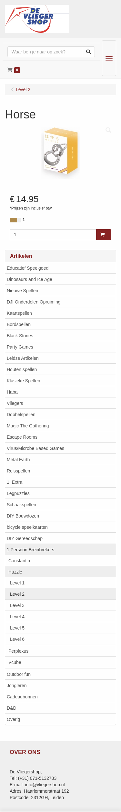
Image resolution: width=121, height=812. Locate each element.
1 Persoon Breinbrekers (30, 549)
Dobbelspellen (21, 414)
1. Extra (14, 482)
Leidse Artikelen (23, 358)
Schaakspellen (21, 504)
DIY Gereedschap (25, 538)
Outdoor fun (19, 674)
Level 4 (17, 616)
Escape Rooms (22, 437)
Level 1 (17, 582)
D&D (11, 708)
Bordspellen (19, 324)
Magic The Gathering (28, 425)
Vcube (14, 662)
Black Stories (20, 335)
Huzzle (15, 571)
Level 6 (17, 639)
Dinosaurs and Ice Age (29, 279)
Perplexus (18, 651)
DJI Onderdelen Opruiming (34, 301)
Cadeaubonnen (22, 696)
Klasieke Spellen (23, 380)
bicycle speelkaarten (27, 527)
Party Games (20, 347)
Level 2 (17, 594)
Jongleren (17, 685)
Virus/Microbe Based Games (35, 448)
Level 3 (17, 605)
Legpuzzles (18, 493)
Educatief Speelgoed (27, 268)
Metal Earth (18, 459)
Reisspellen (18, 470)
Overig (13, 719)
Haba (12, 392)
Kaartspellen (19, 313)
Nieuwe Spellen (22, 290)
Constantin (19, 560)
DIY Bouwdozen (23, 515)
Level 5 (17, 627)
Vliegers (15, 403)
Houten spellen (22, 369)
